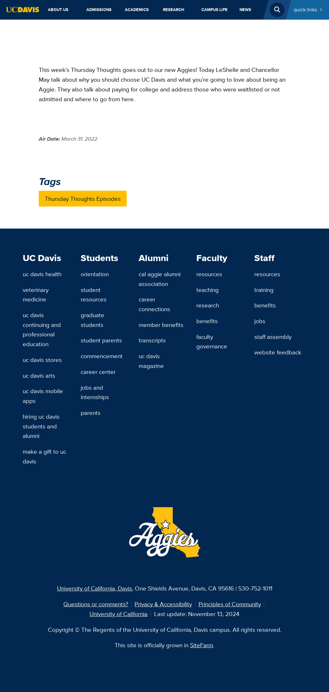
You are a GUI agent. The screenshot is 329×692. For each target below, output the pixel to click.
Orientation (95, 274)
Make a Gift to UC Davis (44, 456)
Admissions (99, 10)
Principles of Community (230, 604)
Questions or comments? (95, 604)
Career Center (98, 371)
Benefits (207, 321)
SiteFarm (201, 645)
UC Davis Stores (42, 359)
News (245, 10)
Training (264, 289)
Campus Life (214, 10)
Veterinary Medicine (36, 294)
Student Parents (101, 340)
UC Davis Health (42, 274)
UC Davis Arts (39, 375)
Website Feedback (277, 352)
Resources (209, 274)
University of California (118, 613)
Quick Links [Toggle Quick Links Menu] (305, 9)
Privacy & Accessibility (163, 604)
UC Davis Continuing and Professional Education (42, 329)
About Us (58, 10)
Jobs (259, 321)
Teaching (207, 289)
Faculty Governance (211, 341)
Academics (137, 10)
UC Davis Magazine (151, 361)
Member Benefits (161, 324)
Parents (91, 412)
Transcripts (152, 340)
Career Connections (154, 304)
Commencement (102, 356)
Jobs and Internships (95, 392)
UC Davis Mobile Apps (43, 396)
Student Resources (94, 294)
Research (173, 10)
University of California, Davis (94, 588)
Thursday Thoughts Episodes (83, 198)
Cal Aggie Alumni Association (160, 279)
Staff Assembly (272, 336)
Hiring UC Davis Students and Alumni (41, 426)
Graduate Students (92, 320)
